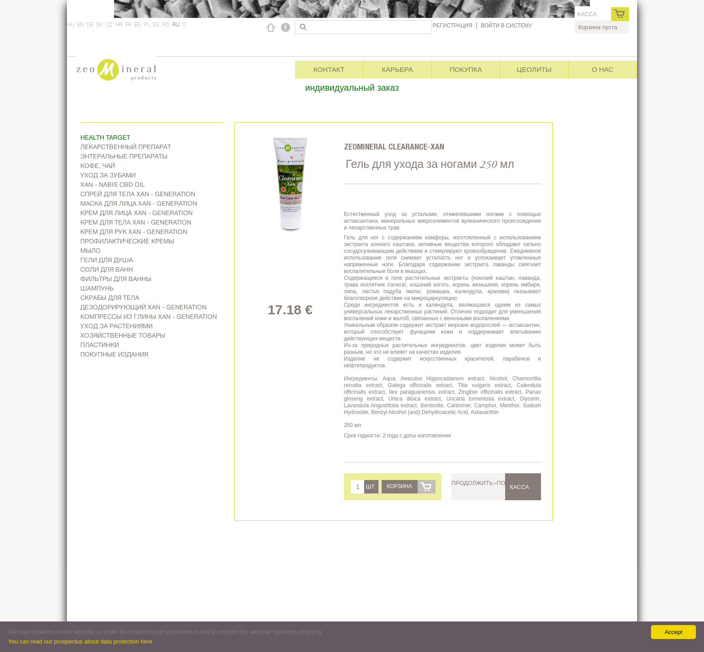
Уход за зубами (108, 175)
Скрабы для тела (109, 297)
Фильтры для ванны (115, 278)
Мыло (90, 250)
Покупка (465, 69)
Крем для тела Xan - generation (135, 222)
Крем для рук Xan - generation (133, 231)
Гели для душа (106, 260)
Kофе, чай (97, 165)
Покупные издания (114, 354)
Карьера (397, 69)
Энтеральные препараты (123, 156)
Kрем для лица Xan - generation (136, 212)
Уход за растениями (116, 326)
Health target (105, 137)
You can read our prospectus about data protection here (80, 641)
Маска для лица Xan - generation (138, 203)
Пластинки (99, 344)
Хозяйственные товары (122, 335)
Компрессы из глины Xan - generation (148, 316)
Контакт (328, 69)
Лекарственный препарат (125, 146)
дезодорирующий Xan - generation (143, 307)
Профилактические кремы (127, 241)
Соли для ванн (106, 269)
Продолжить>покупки (487, 482)
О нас (602, 69)
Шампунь (97, 288)
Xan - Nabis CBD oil (112, 184)
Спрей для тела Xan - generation (137, 194)
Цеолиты (534, 69)
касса (587, 14)
